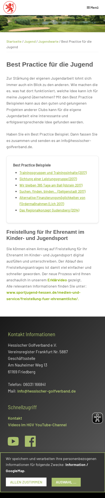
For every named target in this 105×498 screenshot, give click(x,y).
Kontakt (15, 418)
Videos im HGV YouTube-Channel (37, 424)
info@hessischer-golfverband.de (46, 390)
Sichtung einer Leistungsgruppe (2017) (48, 178)
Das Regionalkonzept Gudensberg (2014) (49, 210)
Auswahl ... (66, 482)
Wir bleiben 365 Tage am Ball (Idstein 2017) (50, 185)
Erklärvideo (57, 279)
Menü (94, 7)
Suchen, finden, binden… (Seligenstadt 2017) (52, 191)
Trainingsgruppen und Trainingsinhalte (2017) (53, 172)
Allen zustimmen (26, 482)
